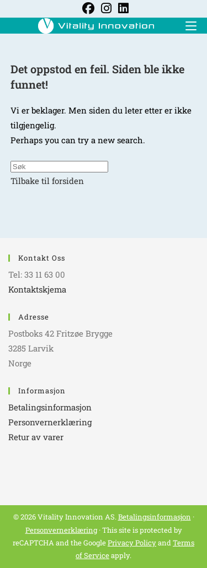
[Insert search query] (59, 166)
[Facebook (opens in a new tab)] (88, 8)
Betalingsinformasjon (50, 407)
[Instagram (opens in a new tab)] (106, 8)
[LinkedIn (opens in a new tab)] (122, 8)
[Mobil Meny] (187, 25)
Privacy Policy (132, 543)
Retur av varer (35, 436)
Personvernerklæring (50, 422)
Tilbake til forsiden (47, 180)
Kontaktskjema (37, 289)
